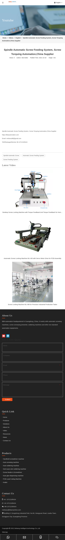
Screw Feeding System (10, 159)
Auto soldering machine (11, 465)
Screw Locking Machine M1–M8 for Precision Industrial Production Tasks (32, 304)
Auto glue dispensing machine (13, 475)
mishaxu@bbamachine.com (11, 510)
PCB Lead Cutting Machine (12, 479)
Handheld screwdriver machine (13, 459)
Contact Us (7, 440)
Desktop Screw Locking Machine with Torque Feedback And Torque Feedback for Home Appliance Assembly (32, 212)
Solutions (6, 424)
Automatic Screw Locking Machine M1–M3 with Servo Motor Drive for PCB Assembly (32, 258)
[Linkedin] (7, 336)
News (5, 437)
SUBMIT (7, 399)
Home (5, 417)
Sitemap (5, 532)
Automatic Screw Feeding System (33, 155)
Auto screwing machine (11, 462)
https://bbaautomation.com (10, 135)
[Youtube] (3, 336)
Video (5, 430)
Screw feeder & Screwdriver (12, 472)
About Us (6, 427)
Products (6, 420)
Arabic (5, 482)
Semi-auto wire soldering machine (14, 469)
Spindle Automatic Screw (11, 155)
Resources (6, 434)
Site (54, 58)
